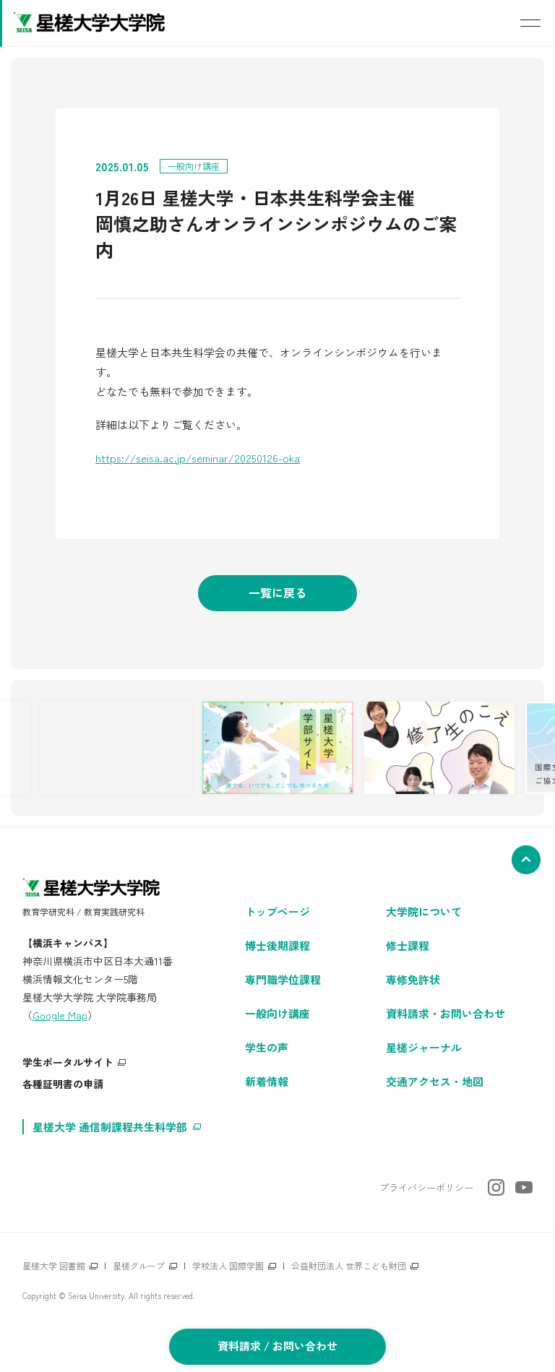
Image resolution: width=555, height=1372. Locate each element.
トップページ (277, 911)
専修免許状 (413, 979)
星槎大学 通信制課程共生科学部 (110, 1126)
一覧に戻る (277, 592)
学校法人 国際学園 (228, 1265)
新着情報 (266, 1081)
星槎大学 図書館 (53, 1265)
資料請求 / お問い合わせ (277, 1345)
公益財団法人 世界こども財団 (348, 1265)
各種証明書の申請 (62, 1084)
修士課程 (407, 945)
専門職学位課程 (283, 979)
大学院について (424, 911)
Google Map (60, 1015)
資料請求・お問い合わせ (445, 1013)
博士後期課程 (277, 945)
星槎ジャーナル (424, 1047)
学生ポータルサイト (67, 1062)
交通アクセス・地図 (434, 1081)
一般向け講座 (277, 1013)
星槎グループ (139, 1265)
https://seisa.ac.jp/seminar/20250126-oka (197, 457)
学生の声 (266, 1047)
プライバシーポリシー (426, 1187)
